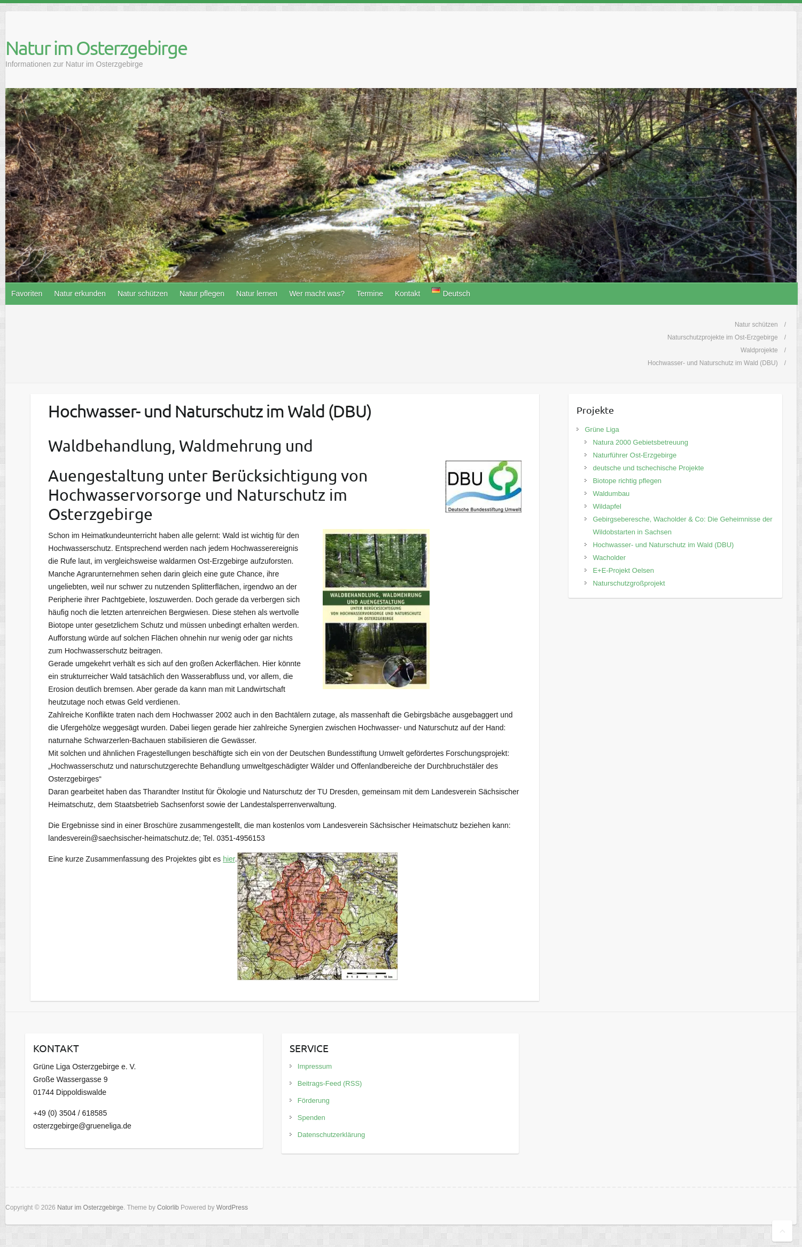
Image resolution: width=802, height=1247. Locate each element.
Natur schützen (143, 293)
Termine (369, 293)
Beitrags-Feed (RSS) (330, 1083)
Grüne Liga (602, 429)
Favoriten (26, 293)
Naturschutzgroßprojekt (629, 583)
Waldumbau (611, 494)
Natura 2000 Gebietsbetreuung (640, 442)
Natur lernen (256, 293)
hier (229, 859)
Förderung (314, 1100)
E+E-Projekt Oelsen (623, 570)
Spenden (311, 1118)
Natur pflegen (202, 293)
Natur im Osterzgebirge (96, 47)
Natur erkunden (80, 293)
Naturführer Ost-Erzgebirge (634, 455)
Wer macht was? (317, 293)
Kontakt (407, 293)
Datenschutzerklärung (331, 1135)
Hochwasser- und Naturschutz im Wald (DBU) (663, 545)
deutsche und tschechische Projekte (648, 468)
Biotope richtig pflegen (627, 481)
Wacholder (609, 558)
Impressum (315, 1066)
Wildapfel (607, 506)
